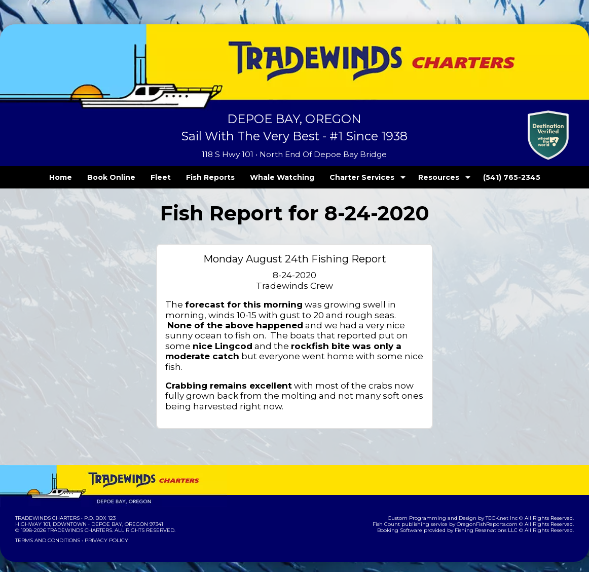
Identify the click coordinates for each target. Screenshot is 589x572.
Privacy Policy (103, 530)
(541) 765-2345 (490, 177)
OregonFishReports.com (494, 514)
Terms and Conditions (46, 530)
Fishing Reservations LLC (493, 520)
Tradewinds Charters (47, 508)
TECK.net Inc (507, 508)
